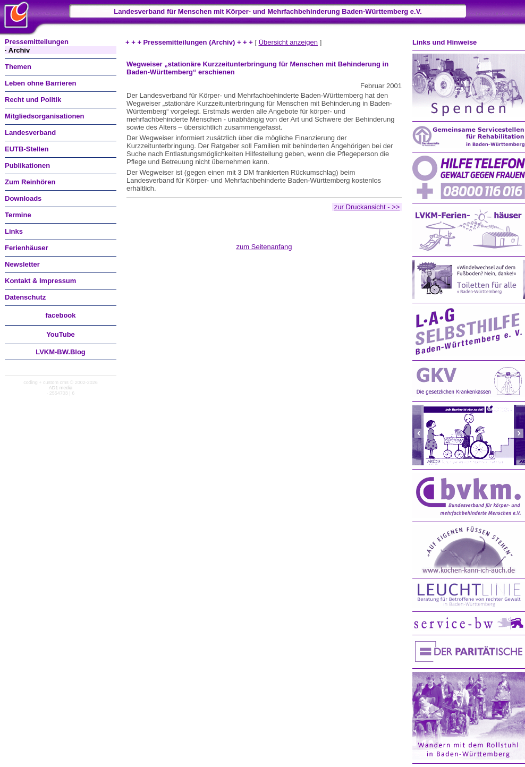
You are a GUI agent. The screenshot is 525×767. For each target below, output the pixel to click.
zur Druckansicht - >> (367, 207)
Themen (18, 67)
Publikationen (27, 165)
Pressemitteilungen (37, 42)
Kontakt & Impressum (40, 281)
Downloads (23, 198)
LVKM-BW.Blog (61, 352)
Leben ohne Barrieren (40, 83)
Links (14, 231)
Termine (18, 215)
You (60, 334)
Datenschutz (25, 297)
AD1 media (61, 387)
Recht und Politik (33, 100)
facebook (60, 315)
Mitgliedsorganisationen (44, 116)
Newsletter (22, 264)
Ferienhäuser (26, 248)
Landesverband (30, 133)
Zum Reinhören (30, 182)
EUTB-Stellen (26, 149)
